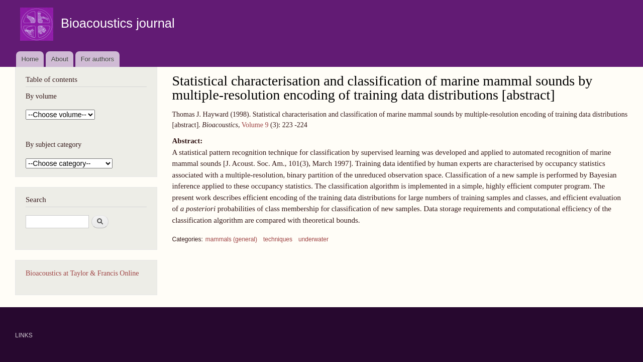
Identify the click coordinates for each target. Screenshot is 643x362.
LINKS (24, 335)
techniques (277, 239)
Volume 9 (255, 125)
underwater (313, 239)
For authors (97, 59)
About (59, 59)
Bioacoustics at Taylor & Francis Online (82, 273)
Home (30, 59)
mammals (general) (231, 239)
